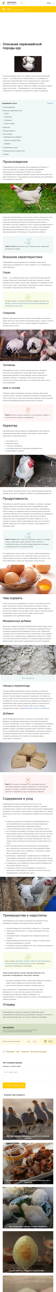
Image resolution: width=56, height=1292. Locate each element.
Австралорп (46, 961)
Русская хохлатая (11, 963)
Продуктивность (9, 131)
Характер (6, 127)
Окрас (6, 113)
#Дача (30, 9)
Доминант (19, 961)
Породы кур (25, 1051)
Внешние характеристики (12, 111)
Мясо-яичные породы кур (39, 1051)
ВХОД (51, 3)
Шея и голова (9, 124)
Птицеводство (10, 1051)
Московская (25, 303)
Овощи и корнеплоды (12, 140)
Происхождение (9, 107)
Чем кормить (8, 134)
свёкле (36, 708)
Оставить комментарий (14, 1085)
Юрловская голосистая (14, 306)
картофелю (45, 708)
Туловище (8, 120)
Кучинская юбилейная (39, 303)
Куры (17, 1051)
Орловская (15, 303)
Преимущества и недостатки (14, 151)
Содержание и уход (10, 147)
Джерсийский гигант (27, 963)
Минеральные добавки (13, 137)
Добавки (7, 144)
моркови (29, 708)
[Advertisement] (28, 26)
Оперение (8, 117)
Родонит (26, 961)
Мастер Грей (36, 961)
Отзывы (6, 154)
